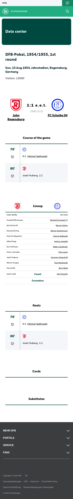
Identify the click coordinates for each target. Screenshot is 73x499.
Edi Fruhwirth (62, 274)
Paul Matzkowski (61, 263)
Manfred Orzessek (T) (59, 220)
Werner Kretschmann (59, 231)
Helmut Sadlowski (37, 156)
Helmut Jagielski (61, 241)
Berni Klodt (63, 268)
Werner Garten (62, 226)
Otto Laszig (63, 252)
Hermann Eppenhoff (59, 257)
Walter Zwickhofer (60, 247)
